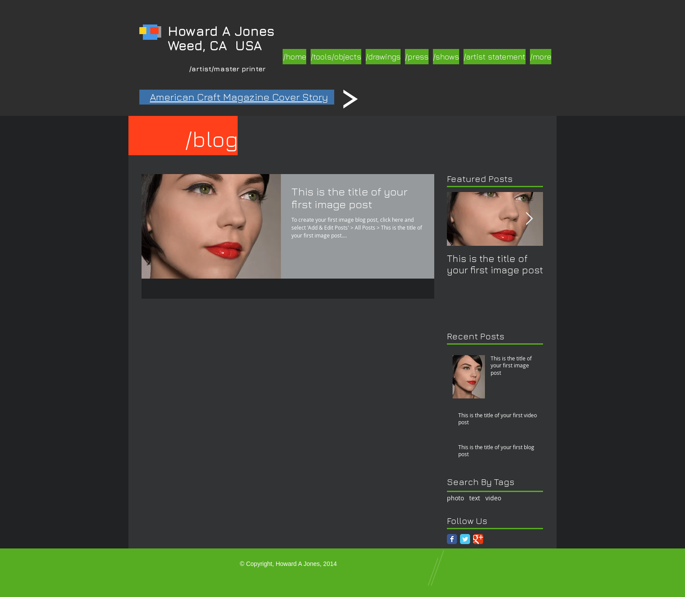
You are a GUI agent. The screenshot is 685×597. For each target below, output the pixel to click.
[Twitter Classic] (465, 539)
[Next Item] (529, 219)
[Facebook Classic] (452, 539)
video (493, 498)
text (474, 498)
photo (455, 498)
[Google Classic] (478, 539)
